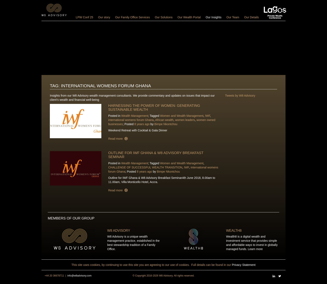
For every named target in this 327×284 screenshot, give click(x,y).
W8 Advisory (118, 230)
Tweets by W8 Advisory (240, 95)
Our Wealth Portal (189, 17)
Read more (115, 138)
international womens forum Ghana (131, 120)
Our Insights (213, 17)
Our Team (232, 17)
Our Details (251, 17)
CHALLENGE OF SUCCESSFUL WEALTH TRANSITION (145, 167)
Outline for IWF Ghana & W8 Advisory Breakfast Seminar (155, 155)
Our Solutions (163, 17)
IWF (207, 115)
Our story (104, 17)
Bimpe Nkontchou (165, 124)
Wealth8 (233, 230)
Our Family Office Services (132, 17)
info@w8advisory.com (79, 275)
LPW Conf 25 (84, 17)
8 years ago (142, 124)
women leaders (185, 120)
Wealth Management (134, 115)
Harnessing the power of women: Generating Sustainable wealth (154, 108)
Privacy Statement (244, 265)
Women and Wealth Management (182, 115)
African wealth (164, 120)
